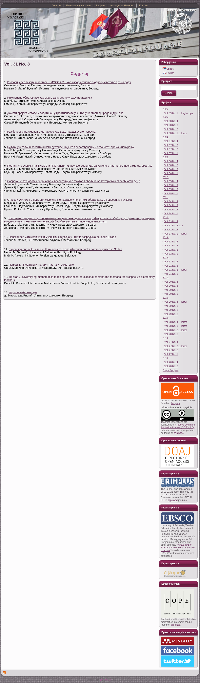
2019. (166, 237)
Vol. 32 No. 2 (171, 249)
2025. (166, 117)
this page (175, 403)
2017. (166, 277)
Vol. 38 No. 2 (171, 129)
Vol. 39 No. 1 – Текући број (178, 113)
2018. (166, 257)
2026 (165, 109)
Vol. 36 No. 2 (171, 169)
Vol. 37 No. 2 (171, 149)
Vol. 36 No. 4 (171, 161)
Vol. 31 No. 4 (171, 261)
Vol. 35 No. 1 (171, 193)
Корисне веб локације (23, 292)
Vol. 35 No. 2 (171, 189)
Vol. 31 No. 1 (171, 274)
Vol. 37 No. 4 (171, 141)
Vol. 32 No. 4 (171, 241)
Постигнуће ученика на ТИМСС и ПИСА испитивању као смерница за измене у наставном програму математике (79, 165)
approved (173, 500)
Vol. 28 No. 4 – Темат (175, 322)
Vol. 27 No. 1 (171, 354)
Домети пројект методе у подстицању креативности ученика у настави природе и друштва (65, 113)
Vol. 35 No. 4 (171, 181)
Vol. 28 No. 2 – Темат (175, 330)
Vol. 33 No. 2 (171, 229)
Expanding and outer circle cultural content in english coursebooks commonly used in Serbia (65, 249)
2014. (166, 338)
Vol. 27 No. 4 (171, 342)
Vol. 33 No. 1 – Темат (175, 233)
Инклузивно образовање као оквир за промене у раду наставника (49, 97)
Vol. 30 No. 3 (171, 285)
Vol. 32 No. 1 (171, 253)
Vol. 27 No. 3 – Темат (175, 346)
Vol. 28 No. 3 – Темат (175, 326)
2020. (166, 217)
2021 (165, 197)
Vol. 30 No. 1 (171, 294)
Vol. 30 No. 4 (171, 281)
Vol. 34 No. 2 (171, 209)
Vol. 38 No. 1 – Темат (175, 133)
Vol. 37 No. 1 (171, 153)
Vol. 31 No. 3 (17, 64)
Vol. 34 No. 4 (171, 201)
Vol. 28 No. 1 (171, 334)
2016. (166, 297)
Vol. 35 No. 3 (171, 185)
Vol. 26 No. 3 (171, 366)
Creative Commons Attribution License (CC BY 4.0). (178, 426)
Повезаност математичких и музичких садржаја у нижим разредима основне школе (62, 236)
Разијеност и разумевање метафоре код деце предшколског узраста (51, 131)
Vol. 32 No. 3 (171, 245)
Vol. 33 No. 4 (171, 221)
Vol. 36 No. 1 (171, 173)
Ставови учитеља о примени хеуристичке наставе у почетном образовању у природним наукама (69, 199)
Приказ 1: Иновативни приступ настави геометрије (41, 264)
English (168, 73)
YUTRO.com (105, 680)
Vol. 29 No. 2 (171, 310)
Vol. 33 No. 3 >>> (173, 225)
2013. (166, 358)
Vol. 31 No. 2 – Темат (175, 269)
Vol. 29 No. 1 (171, 314)
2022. (166, 177)
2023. (166, 157)
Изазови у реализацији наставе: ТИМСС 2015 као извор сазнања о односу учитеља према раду (69, 82)
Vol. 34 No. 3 (171, 205)
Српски (168, 68)
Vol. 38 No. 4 (171, 121)
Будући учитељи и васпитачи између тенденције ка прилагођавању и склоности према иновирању (70, 147)
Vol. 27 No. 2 (171, 350)
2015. (166, 317)
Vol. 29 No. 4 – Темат (175, 301)
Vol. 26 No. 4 (171, 362)
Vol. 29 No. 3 (171, 306)
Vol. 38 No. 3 (171, 125)
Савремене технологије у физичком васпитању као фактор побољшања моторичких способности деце (73, 181)
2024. (166, 137)
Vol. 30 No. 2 (171, 290)
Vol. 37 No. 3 (171, 145)
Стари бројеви (170, 370)
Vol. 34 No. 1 (171, 213)
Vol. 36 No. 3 (171, 165)
